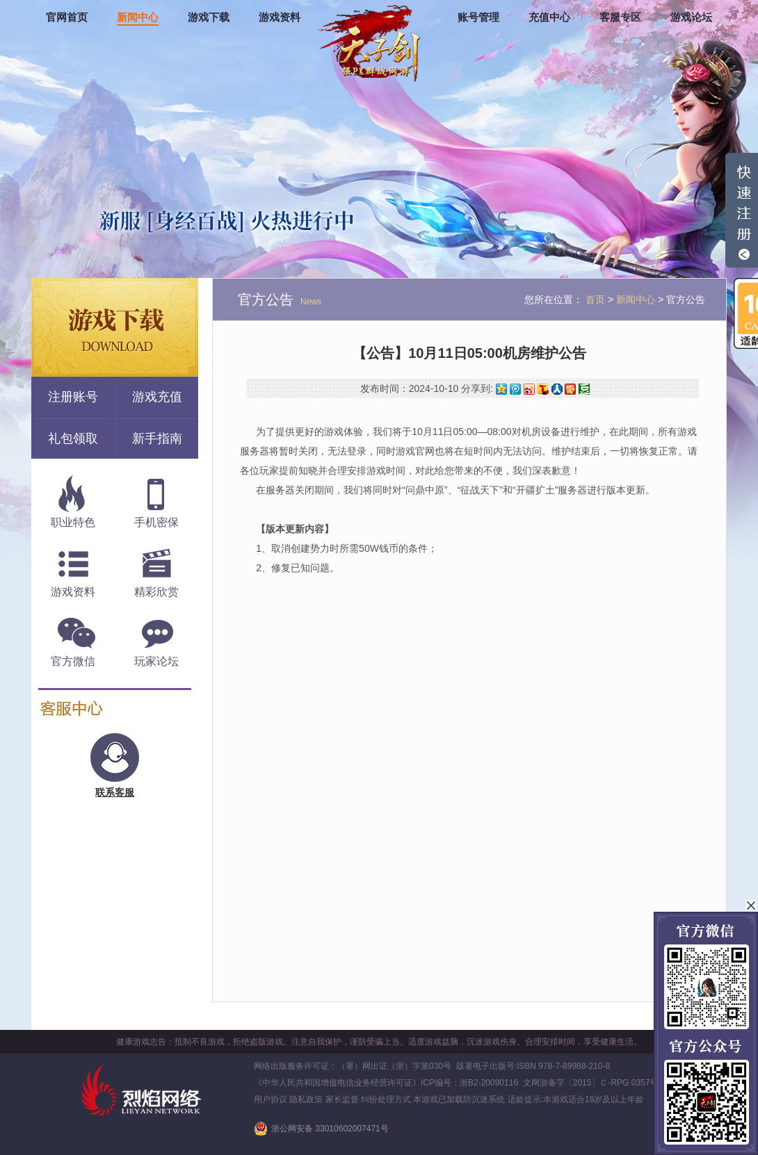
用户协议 (270, 1099)
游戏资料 (279, 17)
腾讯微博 (515, 389)
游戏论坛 (691, 17)
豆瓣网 (584, 389)
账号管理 (478, 17)
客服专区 (620, 17)
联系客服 (114, 792)
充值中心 (549, 17)
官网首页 (67, 17)
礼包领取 (73, 438)
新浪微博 (529, 389)
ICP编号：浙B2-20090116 (469, 1083)
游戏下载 (208, 17)
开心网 (570, 389)
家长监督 (342, 1099)
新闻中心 (138, 17)
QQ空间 (501, 389)
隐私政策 (306, 1099)
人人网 (557, 389)
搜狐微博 (543, 389)
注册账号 (73, 397)
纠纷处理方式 (386, 1099)
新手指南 (157, 438)
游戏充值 (157, 397)
